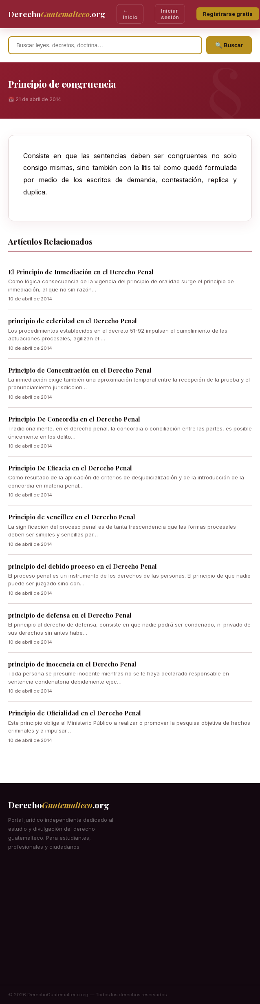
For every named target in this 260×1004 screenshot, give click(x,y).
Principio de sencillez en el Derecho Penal (71, 517)
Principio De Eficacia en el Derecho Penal (70, 468)
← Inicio (130, 13)
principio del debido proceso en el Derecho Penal (82, 566)
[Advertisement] (130, 924)
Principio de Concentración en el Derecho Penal (80, 370)
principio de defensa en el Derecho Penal (70, 615)
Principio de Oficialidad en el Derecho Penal (74, 713)
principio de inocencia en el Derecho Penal (72, 664)
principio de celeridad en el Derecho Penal (72, 321)
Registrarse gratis (228, 14)
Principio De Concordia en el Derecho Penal (74, 419)
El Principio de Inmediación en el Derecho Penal (81, 272)
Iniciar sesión (170, 13)
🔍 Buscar (229, 45)
